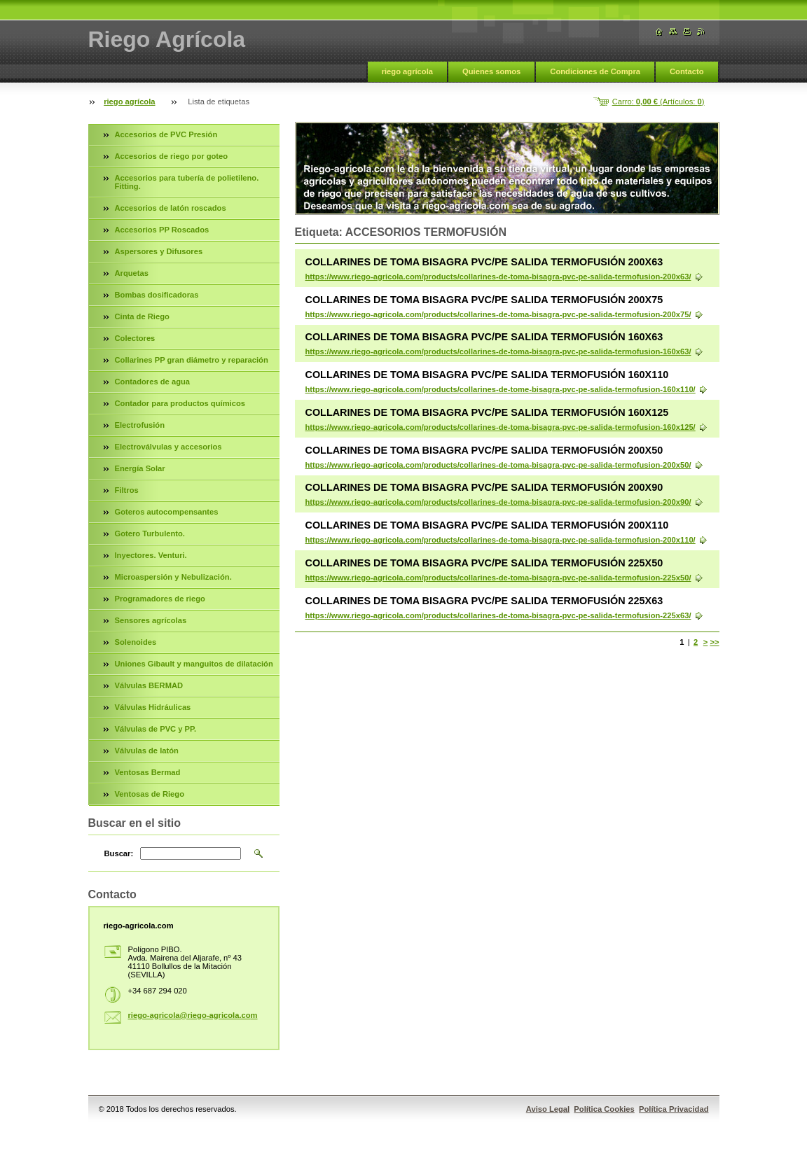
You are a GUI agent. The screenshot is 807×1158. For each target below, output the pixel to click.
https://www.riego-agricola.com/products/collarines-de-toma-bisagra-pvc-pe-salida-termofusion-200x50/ (498, 465)
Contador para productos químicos (180, 403)
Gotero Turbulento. (150, 533)
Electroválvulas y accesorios (168, 446)
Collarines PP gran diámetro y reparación (191, 360)
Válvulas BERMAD (149, 685)
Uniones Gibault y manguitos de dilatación (194, 664)
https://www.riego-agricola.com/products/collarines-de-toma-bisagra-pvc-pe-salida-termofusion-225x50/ (498, 577)
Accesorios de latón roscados (170, 208)
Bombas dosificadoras (157, 295)
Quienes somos (491, 71)
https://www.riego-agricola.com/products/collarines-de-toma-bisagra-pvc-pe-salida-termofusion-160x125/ (500, 427)
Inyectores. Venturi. (151, 555)
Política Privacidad (674, 1109)
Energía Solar (140, 468)
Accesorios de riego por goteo (171, 156)
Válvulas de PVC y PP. (156, 729)
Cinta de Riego (142, 316)
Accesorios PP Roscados (162, 229)
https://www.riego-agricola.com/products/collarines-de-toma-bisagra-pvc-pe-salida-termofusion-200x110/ (500, 540)
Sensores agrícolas (151, 620)
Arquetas (132, 273)
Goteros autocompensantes (167, 512)
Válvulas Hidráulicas (153, 707)
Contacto (686, 71)
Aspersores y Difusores (159, 251)
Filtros (127, 490)
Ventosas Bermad (148, 772)
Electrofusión (140, 425)
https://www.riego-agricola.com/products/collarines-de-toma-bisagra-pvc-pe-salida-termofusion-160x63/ (498, 351)
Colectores (135, 338)
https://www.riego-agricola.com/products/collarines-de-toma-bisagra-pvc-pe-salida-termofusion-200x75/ (498, 314)
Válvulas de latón (147, 750)
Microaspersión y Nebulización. (173, 577)
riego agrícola (407, 71)
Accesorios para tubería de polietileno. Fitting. (187, 182)
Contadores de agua (153, 381)
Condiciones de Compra (595, 71)
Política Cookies (604, 1109)
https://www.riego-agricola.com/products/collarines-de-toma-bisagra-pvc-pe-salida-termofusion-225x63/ (498, 615)
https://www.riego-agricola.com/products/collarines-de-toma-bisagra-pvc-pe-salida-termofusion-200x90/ (498, 502)
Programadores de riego (160, 598)
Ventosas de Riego (149, 794)
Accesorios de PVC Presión (166, 134)
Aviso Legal (548, 1109)
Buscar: (119, 853)
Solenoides (136, 642)
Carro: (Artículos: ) (658, 101)
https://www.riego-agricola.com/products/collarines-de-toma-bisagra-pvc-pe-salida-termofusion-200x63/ (498, 276)
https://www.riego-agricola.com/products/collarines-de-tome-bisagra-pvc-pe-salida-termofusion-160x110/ (500, 389)
